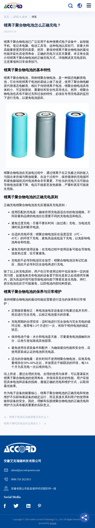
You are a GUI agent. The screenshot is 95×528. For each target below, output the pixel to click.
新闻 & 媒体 (20, 16)
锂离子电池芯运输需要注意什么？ (26, 417)
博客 (34, 16)
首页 (6, 16)
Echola (53, 523)
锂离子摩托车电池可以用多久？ (25, 423)
